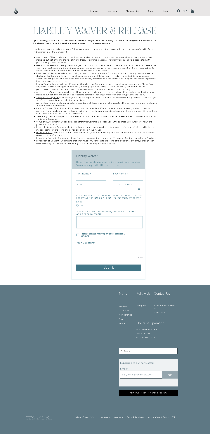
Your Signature (85, 242)
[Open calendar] (139, 189)
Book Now (124, 310)
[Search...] (148, 351)
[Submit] (108, 268)
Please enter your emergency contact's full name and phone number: (106, 213)
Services (123, 306)
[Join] (170, 375)
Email (79, 184)
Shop (121, 319)
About (122, 323)
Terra (50, 419)
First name (82, 174)
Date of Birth (125, 184)
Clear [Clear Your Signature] (140, 257)
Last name (119, 174)
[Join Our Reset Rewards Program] (148, 393)
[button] (192, 11)
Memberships (125, 315)
